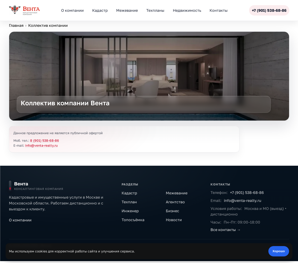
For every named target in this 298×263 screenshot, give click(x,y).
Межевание (176, 193)
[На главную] (62, 186)
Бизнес (172, 210)
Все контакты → (226, 229)
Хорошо (279, 251)
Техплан (129, 202)
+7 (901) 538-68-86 (247, 192)
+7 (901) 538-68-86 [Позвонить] (269, 10)
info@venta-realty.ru (41, 145)
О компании (20, 220)
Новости (174, 219)
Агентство (175, 202)
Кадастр (129, 193)
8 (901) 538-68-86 (44, 140)
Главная (16, 25)
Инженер (130, 210)
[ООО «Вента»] (24, 10)
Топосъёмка (133, 219)
